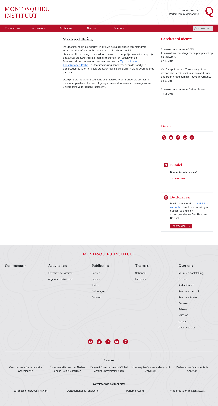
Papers (96, 279)
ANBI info (183, 315)
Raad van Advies (187, 297)
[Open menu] (48, 28)
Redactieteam (186, 285)
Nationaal (140, 273)
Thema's (142, 266)
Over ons (185, 266)
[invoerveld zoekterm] (203, 28)
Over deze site (186, 327)
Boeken (96, 273)
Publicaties (100, 266)
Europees (140, 279)
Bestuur (183, 279)
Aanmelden (181, 226)
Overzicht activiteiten (60, 273)
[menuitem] (14, 28)
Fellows (182, 309)
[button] (91, 341)
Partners (183, 303)
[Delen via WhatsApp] (185, 137)
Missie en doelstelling (190, 273)
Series (95, 285)
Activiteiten (57, 266)
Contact (182, 321)
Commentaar (15, 266)
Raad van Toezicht (188, 291)
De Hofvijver (99, 291)
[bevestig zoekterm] (195, 28)
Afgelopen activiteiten (60, 279)
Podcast (96, 297)
